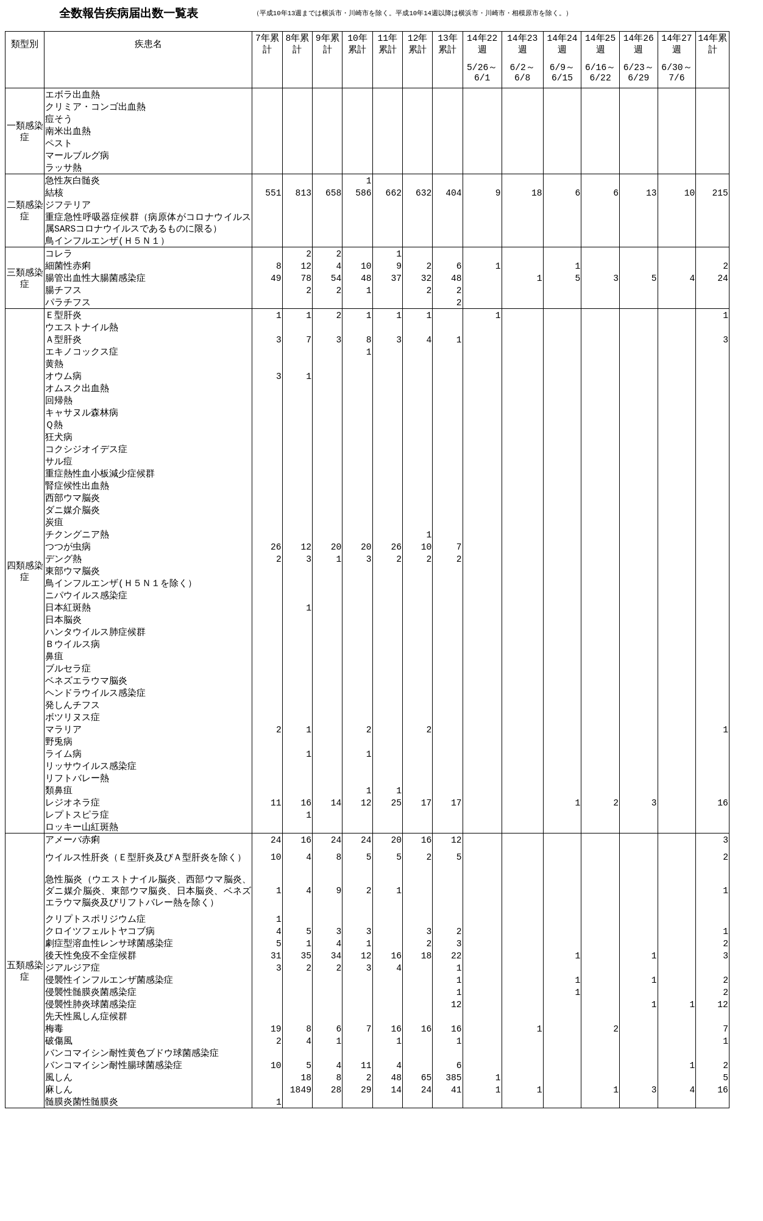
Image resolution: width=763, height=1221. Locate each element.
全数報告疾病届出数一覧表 (128, 13)
